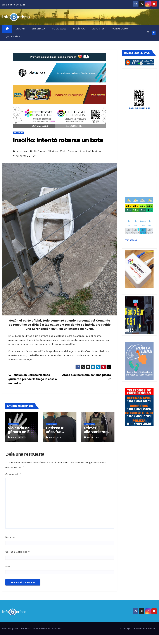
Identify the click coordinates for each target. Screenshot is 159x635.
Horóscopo (120, 28)
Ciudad (20, 28)
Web (7, 566)
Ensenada (38, 28)
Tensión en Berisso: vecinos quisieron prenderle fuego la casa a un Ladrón (32, 379)
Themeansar (56, 628)
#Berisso (53, 151)
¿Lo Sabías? (14, 36)
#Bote (62, 151)
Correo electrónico (17, 551)
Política (79, 28)
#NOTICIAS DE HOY (24, 155)
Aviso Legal (125, 628)
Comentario (13, 474)
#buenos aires (76, 151)
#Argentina (39, 151)
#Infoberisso (93, 151)
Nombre (11, 537)
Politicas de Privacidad (145, 628)
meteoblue (131, 239)
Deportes (98, 28)
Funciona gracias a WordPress (17, 628)
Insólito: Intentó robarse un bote (58, 140)
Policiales (59, 28)
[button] (148, 32)
